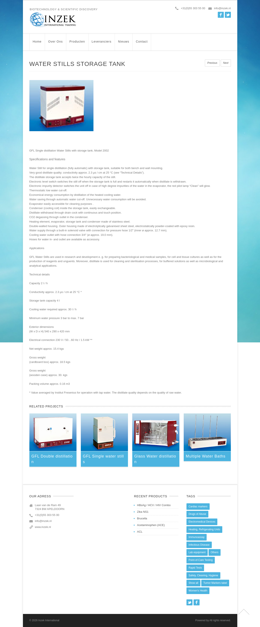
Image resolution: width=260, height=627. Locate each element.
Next (225, 62)
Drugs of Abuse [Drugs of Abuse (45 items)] (197, 514)
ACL (139, 531)
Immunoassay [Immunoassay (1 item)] (197, 537)
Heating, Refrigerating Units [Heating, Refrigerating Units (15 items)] (204, 529)
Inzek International (48, 620)
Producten (77, 43)
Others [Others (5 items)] (214, 552)
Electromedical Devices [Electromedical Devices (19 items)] (202, 521)
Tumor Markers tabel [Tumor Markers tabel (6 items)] (215, 582)
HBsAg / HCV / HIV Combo (154, 505)
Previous (212, 62)
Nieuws (123, 43)
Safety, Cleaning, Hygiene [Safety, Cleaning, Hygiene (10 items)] (203, 575)
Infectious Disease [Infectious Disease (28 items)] (199, 544)
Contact (142, 43)
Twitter (228, 15)
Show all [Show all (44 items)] (193, 582)
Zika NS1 (142, 511)
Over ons (55, 43)
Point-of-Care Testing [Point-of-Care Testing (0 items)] (201, 560)
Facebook (221, 15)
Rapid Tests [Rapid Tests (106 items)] (195, 567)
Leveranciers (101, 43)
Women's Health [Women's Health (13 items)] (198, 590)
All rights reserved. (220, 620)
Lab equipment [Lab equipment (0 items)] (197, 552)
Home (37, 43)
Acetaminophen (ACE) (151, 525)
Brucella (142, 518)
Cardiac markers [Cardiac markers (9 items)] (198, 506)
